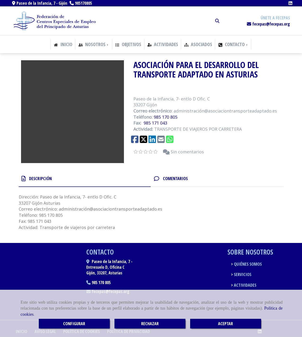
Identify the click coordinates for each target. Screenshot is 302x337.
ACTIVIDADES (162, 44)
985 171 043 (155, 123)
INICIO (63, 44)
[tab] (85, 178)
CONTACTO (233, 44)
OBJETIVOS (128, 44)
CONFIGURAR (74, 323)
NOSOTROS (94, 44)
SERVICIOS (242, 274)
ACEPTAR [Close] (225, 323)
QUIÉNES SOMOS (247, 264)
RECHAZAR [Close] (150, 323)
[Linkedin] (290, 3)
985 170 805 (165, 117)
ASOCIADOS (198, 44)
